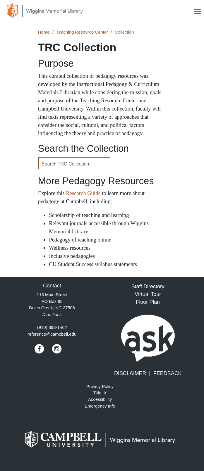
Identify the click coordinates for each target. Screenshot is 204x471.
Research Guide (83, 193)
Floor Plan (148, 302)
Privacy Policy (100, 386)
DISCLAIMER (130, 373)
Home (44, 32)
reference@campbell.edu (52, 334)
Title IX (100, 392)
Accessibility (100, 399)
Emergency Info (100, 405)
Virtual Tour (148, 294)
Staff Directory (147, 286)
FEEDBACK (167, 373)
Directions (52, 314)
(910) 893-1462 (52, 327)
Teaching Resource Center (82, 32)
